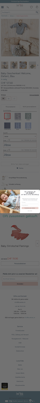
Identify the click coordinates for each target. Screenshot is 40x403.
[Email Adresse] (30, 205)
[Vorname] (30, 202)
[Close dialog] (38, 190)
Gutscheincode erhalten (30, 208)
